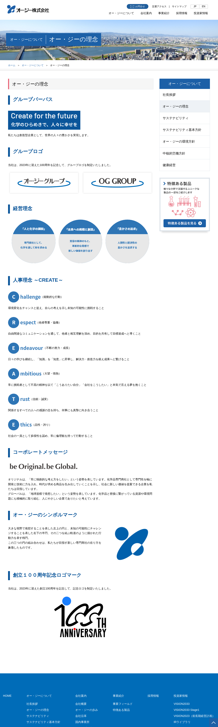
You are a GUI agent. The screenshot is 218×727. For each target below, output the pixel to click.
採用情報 (181, 13)
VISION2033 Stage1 (186, 709)
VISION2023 (194, 716)
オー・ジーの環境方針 (179, 141)
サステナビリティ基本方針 (182, 129)
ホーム (11, 65)
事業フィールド (123, 703)
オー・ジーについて (121, 13)
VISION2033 (182, 703)
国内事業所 (82, 722)
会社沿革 (81, 716)
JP (195, 6)
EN (203, 6)
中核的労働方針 (174, 153)
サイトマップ (179, 6)
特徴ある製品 (121, 709)
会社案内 (146, 13)
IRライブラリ (182, 722)
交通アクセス (159, 6)
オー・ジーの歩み (86, 709)
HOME (7, 695)
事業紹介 (164, 13)
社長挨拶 (169, 94)
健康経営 (169, 165)
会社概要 (81, 703)
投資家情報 (201, 13)
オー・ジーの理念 (176, 106)
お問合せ (137, 6)
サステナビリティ (176, 118)
